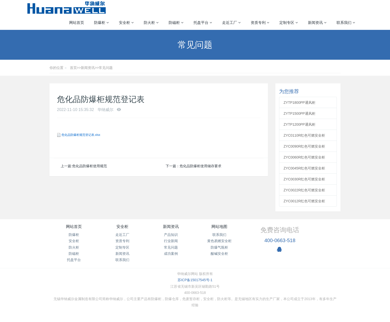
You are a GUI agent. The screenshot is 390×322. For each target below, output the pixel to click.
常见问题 (106, 68)
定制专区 (122, 247)
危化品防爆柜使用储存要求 (200, 166)
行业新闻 (171, 241)
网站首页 (76, 22)
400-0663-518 (279, 240)
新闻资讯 (88, 68)
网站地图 (219, 226)
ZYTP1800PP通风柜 (299, 103)
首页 (73, 68)
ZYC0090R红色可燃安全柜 (304, 146)
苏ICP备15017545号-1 (195, 280)
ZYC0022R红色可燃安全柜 (304, 190)
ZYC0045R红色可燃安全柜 (304, 168)
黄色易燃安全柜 (219, 241)
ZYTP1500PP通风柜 (299, 113)
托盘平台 (74, 260)
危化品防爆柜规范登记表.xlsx (80, 135)
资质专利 (122, 241)
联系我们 (122, 260)
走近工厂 (122, 235)
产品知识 (171, 235)
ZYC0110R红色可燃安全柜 (304, 135)
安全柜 (74, 241)
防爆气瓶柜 (219, 247)
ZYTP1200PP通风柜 (299, 124)
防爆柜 (74, 235)
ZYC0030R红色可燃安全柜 (304, 179)
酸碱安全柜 (219, 254)
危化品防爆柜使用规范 (89, 166)
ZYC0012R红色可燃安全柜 (304, 201)
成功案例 (171, 254)
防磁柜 (74, 254)
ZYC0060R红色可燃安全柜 (304, 157)
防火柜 (74, 247)
